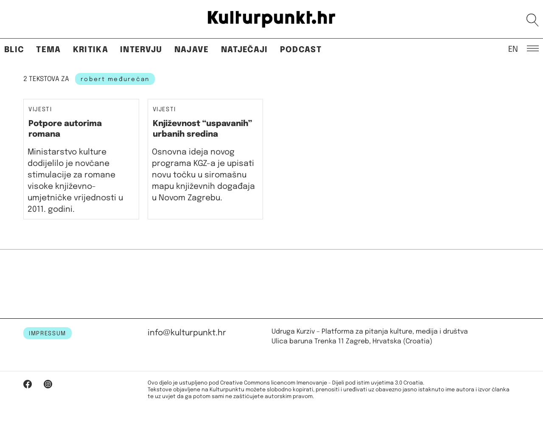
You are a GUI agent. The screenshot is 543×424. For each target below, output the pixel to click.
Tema (48, 50)
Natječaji (244, 50)
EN (513, 48)
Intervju (141, 50)
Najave (191, 50)
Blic (14, 50)
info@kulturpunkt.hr (187, 333)
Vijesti (40, 109)
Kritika (90, 50)
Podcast (301, 50)
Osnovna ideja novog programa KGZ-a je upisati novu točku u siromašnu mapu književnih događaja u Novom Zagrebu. (203, 175)
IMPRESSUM (47, 334)
